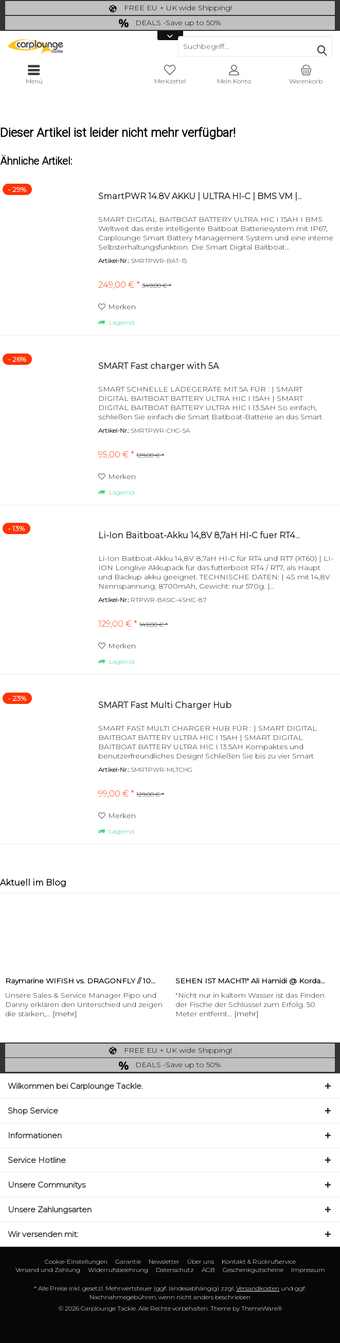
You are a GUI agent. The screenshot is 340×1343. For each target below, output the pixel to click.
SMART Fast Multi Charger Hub (164, 705)
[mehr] (64, 1013)
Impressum (308, 1270)
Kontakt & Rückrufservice (259, 1261)
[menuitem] (306, 75)
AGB (208, 1270)
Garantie (128, 1261)
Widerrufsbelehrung (118, 1270)
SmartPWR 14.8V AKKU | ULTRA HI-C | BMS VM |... (200, 196)
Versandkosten (257, 1288)
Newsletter (164, 1261)
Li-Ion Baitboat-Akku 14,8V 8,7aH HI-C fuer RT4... (199, 535)
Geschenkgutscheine (253, 1270)
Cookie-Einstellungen (76, 1261)
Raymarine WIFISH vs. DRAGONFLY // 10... (80, 980)
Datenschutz (175, 1270)
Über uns (200, 1261)
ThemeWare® (261, 1308)
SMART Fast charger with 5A (158, 366)
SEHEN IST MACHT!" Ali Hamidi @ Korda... (250, 980)
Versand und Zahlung (47, 1270)
